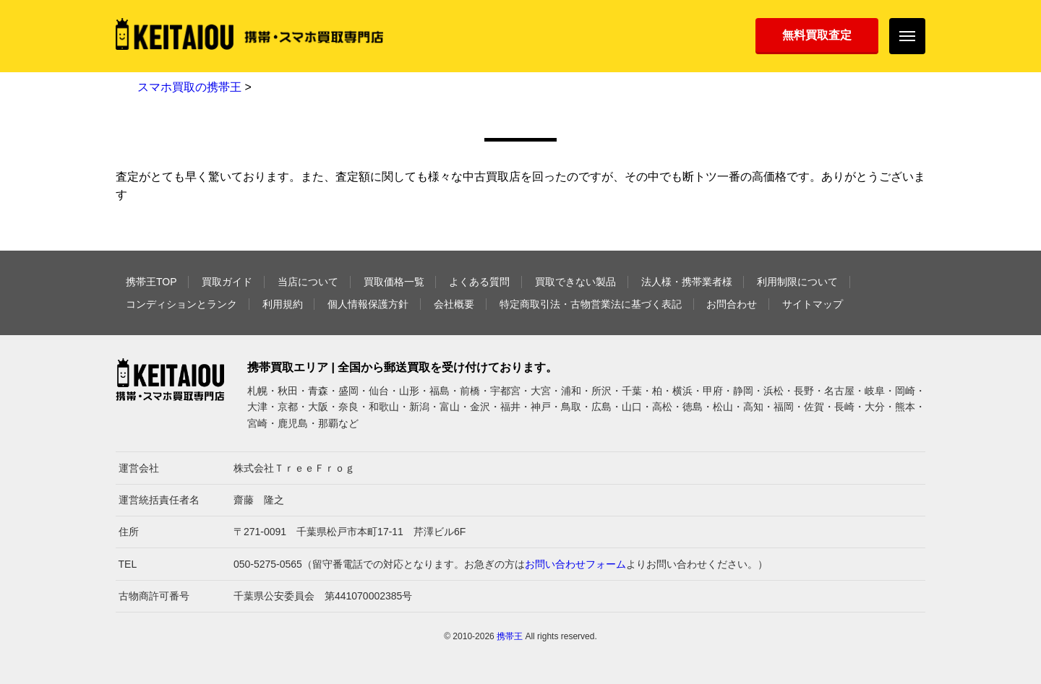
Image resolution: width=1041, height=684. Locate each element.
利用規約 (282, 304)
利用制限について (797, 281)
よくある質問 (479, 281)
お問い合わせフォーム (575, 564)
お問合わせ (731, 304)
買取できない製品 (575, 281)
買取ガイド (227, 281)
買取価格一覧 (394, 281)
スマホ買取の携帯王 (189, 87)
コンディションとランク (181, 304)
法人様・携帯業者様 (686, 281)
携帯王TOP (151, 281)
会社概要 (454, 304)
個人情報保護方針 (367, 304)
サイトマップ (812, 304)
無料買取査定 (817, 35)
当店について (308, 281)
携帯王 (510, 636)
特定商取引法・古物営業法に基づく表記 (591, 304)
